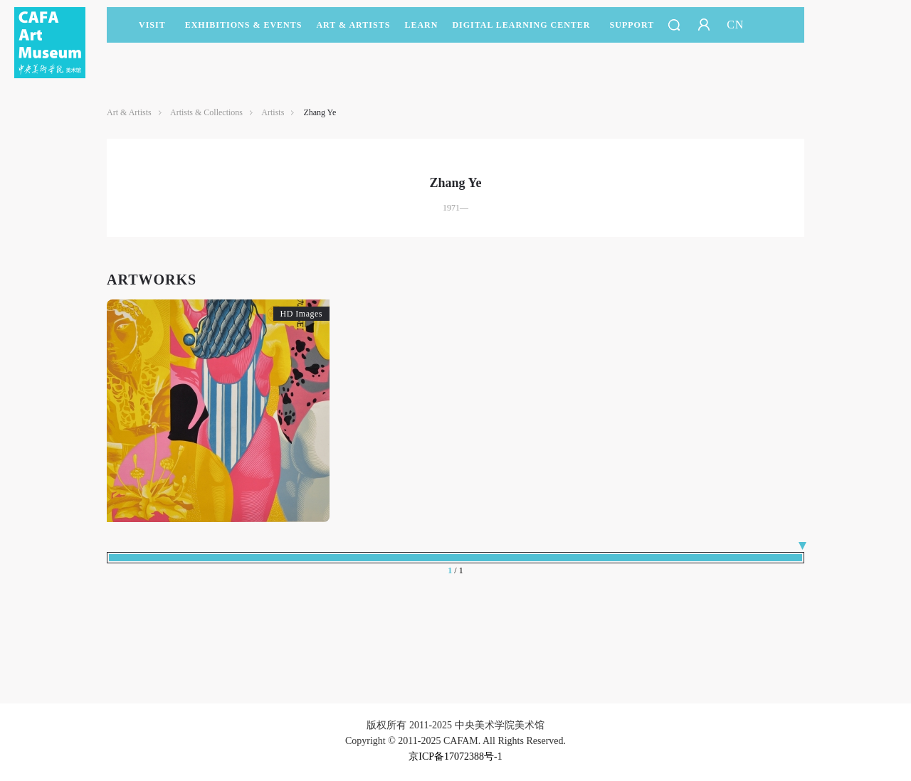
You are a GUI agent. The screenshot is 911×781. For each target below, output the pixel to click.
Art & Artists (353, 31)
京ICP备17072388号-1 (455, 756)
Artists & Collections (206, 112)
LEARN (421, 31)
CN (735, 24)
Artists (272, 112)
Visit (152, 25)
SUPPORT (632, 31)
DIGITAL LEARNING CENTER (521, 25)
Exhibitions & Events (243, 31)
